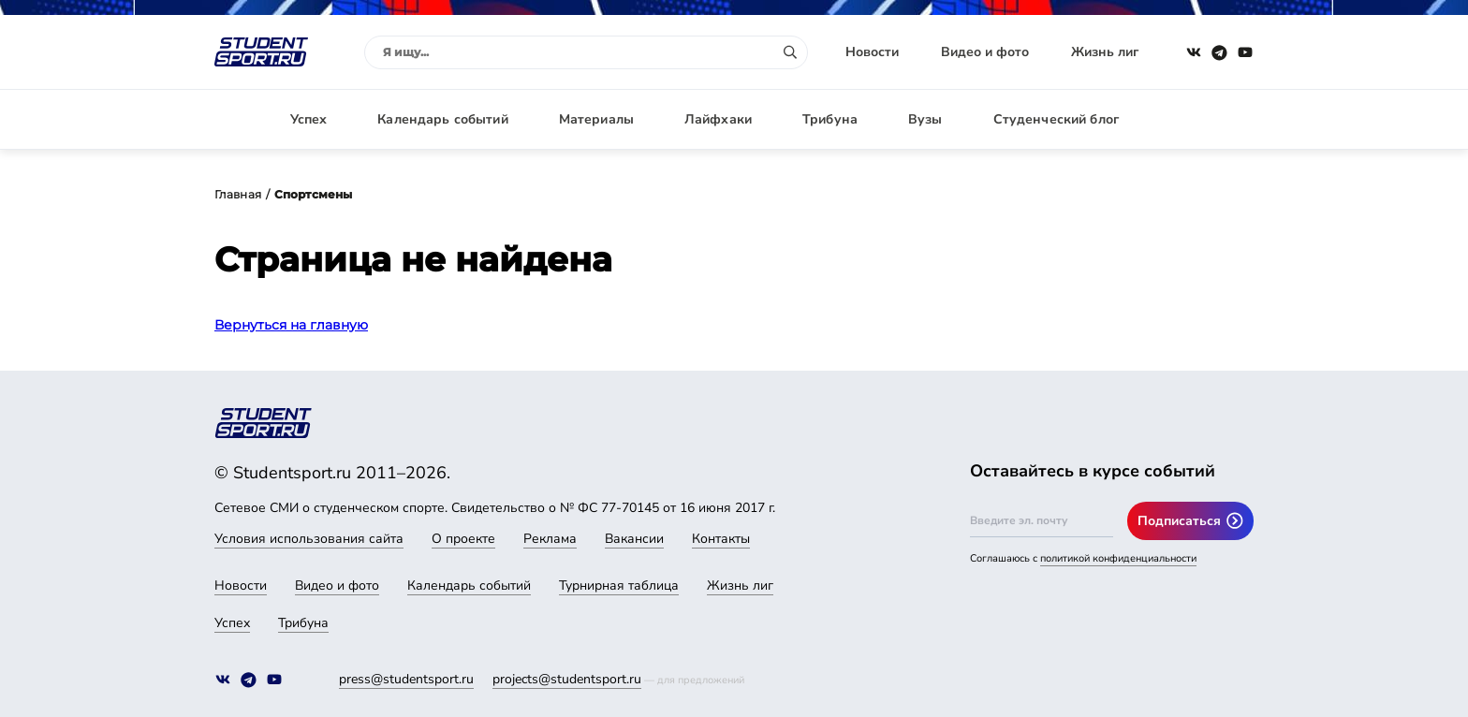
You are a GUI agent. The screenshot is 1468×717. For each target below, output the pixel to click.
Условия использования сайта (309, 539)
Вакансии (634, 539)
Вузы (925, 119)
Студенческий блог (1056, 119)
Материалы (596, 119)
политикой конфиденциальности (1118, 558)
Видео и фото (985, 52)
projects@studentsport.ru (566, 679)
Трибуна (830, 119)
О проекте (463, 539)
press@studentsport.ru (406, 679)
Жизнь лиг (1104, 52)
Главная (237, 194)
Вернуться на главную (291, 324)
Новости (872, 52)
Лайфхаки (718, 119)
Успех (309, 119)
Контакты (721, 539)
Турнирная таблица (619, 585)
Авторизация (1211, 119)
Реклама (550, 539)
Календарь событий (442, 119)
